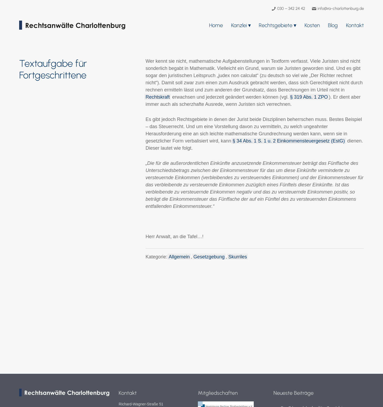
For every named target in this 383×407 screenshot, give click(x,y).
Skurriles (237, 256)
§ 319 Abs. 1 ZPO (309, 97)
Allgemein (179, 256)
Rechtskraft (157, 97)
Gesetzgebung (208, 256)
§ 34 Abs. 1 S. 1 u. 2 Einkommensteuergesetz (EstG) (288, 141)
